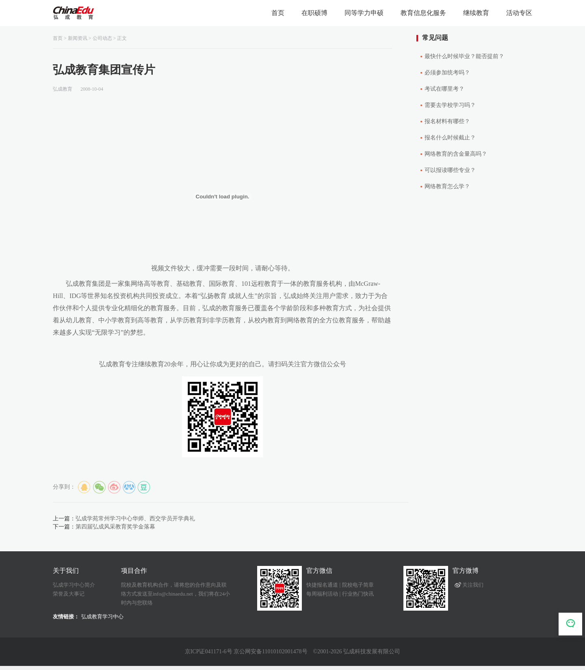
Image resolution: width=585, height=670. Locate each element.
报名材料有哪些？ (447, 121)
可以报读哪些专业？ (450, 170)
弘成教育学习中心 (102, 616)
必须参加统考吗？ (447, 73)
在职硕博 (314, 12)
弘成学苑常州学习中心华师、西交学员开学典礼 (135, 519)
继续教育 (476, 12)
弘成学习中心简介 (74, 585)
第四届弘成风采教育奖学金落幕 (115, 527)
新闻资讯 (77, 38)
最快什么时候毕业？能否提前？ (464, 56)
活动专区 (519, 12)
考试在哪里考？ (444, 89)
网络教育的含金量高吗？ (456, 154)
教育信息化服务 (423, 12)
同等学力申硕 (364, 12)
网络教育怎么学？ (447, 186)
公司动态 (102, 38)
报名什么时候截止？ (450, 138)
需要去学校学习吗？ (450, 105)
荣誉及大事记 (68, 594)
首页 (277, 12)
